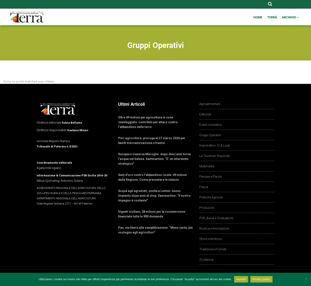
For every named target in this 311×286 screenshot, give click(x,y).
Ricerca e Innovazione (214, 228)
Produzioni (206, 207)
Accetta (241, 279)
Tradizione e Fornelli (212, 249)
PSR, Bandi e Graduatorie (216, 218)
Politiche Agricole (211, 197)
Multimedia (206, 166)
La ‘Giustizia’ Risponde (214, 156)
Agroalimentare (209, 104)
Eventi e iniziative (210, 124)
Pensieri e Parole (210, 176)
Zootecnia (206, 259)
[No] (305, 279)
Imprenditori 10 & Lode (214, 145)
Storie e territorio (210, 239)
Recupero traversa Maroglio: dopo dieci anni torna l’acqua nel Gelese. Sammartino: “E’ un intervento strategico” (154, 158)
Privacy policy (261, 279)
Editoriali (205, 114)
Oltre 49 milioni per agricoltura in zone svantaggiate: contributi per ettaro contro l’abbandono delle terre (148, 122)
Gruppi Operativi (210, 135)
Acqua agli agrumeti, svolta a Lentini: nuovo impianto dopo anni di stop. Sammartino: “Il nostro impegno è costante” (154, 195)
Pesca (203, 187)
